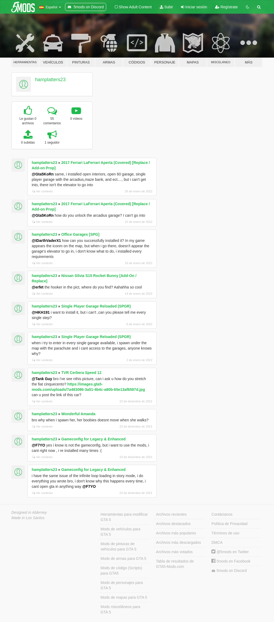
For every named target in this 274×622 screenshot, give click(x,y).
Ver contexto (42, 191)
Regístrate (226, 7)
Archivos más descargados (178, 542)
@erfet (38, 287)
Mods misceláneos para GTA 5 (120, 609)
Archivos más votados (174, 552)
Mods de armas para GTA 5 (123, 558)
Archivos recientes (171, 514)
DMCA (216, 542)
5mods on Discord (229, 570)
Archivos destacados (173, 524)
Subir (166, 7)
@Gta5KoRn (43, 174)
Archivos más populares (176, 533)
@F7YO (38, 445)
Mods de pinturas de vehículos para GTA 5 (118, 546)
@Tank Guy (42, 379)
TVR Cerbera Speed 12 (81, 372)
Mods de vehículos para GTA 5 (120, 532)
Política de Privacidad (229, 524)
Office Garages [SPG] (80, 234)
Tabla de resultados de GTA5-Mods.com (175, 564)
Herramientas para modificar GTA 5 (124, 517)
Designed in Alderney (29, 512)
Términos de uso (225, 533)
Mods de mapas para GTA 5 (124, 597)
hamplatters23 (50, 79)
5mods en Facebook (230, 561)
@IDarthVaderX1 (46, 240)
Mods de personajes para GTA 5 (122, 585)
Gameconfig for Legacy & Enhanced (93, 439)
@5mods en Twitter (230, 551)
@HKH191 (41, 312)
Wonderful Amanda (78, 414)
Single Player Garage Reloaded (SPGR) (96, 306)
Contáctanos (222, 514)
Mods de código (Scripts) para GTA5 (121, 570)
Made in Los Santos (28, 518)
